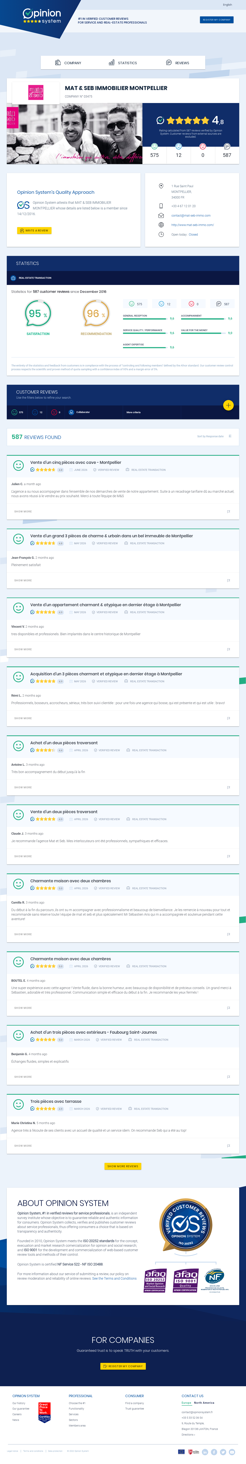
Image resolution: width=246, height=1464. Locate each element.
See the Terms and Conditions (114, 1278)
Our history (18, 1403)
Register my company (217, 19)
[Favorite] (228, 405)
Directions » (188, 1434)
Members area (77, 1425)
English (227, 5)
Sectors (73, 1420)
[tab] (187, 1402)
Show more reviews (123, 1166)
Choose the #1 (77, 1403)
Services (73, 1414)
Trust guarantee (134, 1408)
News (15, 1420)
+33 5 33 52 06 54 (192, 1417)
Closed (194, 234)
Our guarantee (20, 1408)
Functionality (76, 1408)
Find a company (134, 1403)
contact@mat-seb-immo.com (191, 215)
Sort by (210, 436)
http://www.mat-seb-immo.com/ (192, 225)
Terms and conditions (33, 1451)
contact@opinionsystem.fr (197, 1412)
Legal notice (13, 1451)
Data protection (55, 1451)
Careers (17, 1414)
